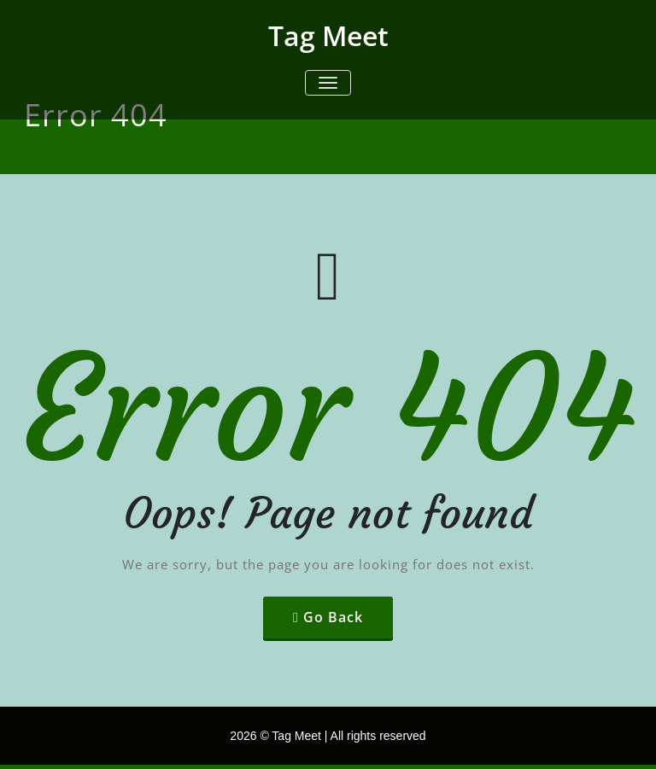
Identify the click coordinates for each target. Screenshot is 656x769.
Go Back (333, 617)
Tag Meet (328, 35)
